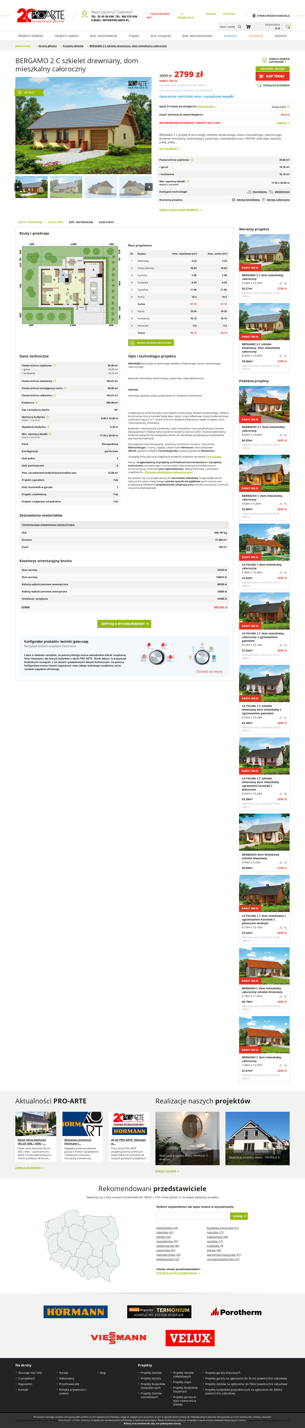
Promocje (256, 36)
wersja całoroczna (276, 200)
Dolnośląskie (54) (167, 1228)
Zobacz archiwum (28, 1167)
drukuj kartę (279, 106)
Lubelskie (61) (165, 1232)
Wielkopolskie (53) (167, 1259)
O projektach (26, 1378)
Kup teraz (275, 76)
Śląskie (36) (214, 1250)
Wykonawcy (66, 1378)
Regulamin (25, 1384)
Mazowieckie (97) (167, 1241)
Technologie (214, 456)
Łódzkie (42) (163, 1237)
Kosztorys (106, 222)
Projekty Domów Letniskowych (151, 1395)
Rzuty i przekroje (30, 222)
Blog (103, 1373)
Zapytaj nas (205, 106)
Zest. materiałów (81, 222)
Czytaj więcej (168, 148)
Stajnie (134, 36)
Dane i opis (55, 222)
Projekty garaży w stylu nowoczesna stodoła (184, 1400)
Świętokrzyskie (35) (168, 1255)
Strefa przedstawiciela (273, 15)
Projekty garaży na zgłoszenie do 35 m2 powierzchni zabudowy (246, 1378)
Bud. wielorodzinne (197, 36)
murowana (257, 191)
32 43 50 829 (105, 16)
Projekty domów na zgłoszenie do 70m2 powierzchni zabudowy (246, 1384)
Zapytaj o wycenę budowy (123, 624)
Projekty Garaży (67, 36)
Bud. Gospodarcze (103, 36)
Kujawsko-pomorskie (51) (223, 1228)
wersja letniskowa (246, 200)
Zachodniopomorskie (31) (223, 1259)
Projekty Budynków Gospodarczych (153, 1386)
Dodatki (281, 36)
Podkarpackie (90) (167, 1246)
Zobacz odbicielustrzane (279, 60)
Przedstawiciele (69, 1384)
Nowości (230, 36)
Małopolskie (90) (217, 1237)
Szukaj (238, 1216)
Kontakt (229, 14)
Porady (211, 14)
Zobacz (282, 123)
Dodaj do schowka (276, 85)
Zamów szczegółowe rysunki (154, 342)
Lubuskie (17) (215, 1232)
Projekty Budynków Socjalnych (185, 1389)
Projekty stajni (182, 1382)
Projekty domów (30, 36)
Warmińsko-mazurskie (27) (224, 1255)
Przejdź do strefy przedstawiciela (176, 1273)
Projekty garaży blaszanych (222, 1373)
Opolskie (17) (215, 1241)
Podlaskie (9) (215, 1246)
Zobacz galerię (165, 1171)
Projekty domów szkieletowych (183, 1374)
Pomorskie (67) (165, 1250)
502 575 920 (129, 16)
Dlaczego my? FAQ (30, 1373)
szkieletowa (279, 191)
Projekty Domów (151, 1373)
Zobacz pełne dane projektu (179, 209)
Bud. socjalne (161, 36)
